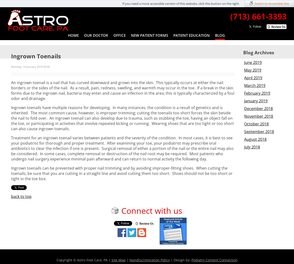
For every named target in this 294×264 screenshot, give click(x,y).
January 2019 (256, 101)
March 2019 (254, 85)
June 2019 (253, 62)
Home (73, 35)
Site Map (118, 260)
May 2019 (252, 70)
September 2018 (259, 131)
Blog (220, 35)
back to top (21, 196)
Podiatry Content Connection (214, 260)
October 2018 (256, 124)
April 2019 (253, 77)
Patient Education (191, 35)
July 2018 (252, 147)
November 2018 (258, 116)
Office (119, 35)
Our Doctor (96, 35)
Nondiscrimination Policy (150, 260)
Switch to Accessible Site (272, 3)
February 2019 (257, 93)
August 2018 (255, 139)
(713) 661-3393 (258, 16)
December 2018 (258, 108)
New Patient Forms (149, 35)
